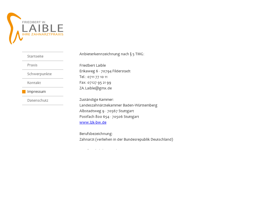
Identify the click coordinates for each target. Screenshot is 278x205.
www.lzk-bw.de (92, 122)
